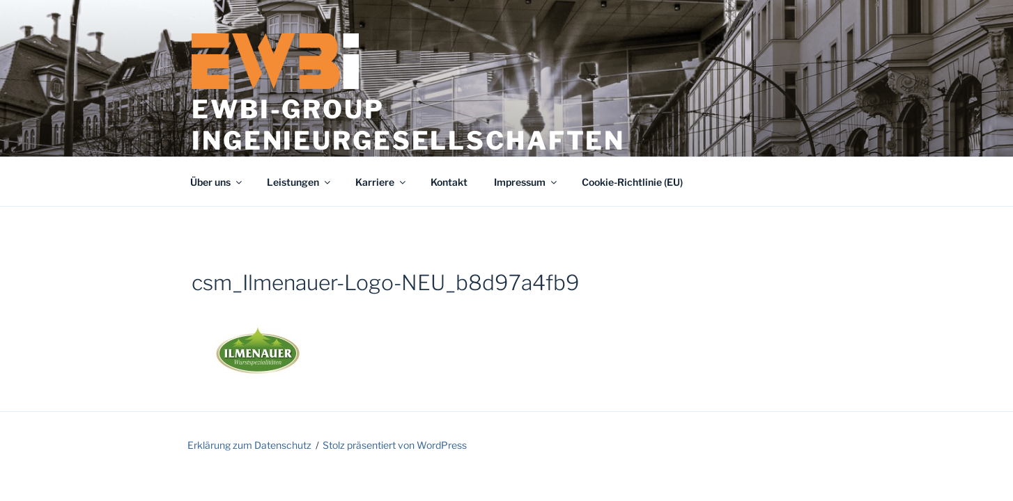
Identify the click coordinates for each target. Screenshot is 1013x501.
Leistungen (299, 182)
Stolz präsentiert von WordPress (395, 445)
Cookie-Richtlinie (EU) (632, 182)
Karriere (381, 182)
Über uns (217, 182)
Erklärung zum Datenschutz (249, 445)
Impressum (526, 182)
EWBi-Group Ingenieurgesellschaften (408, 125)
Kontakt (449, 182)
